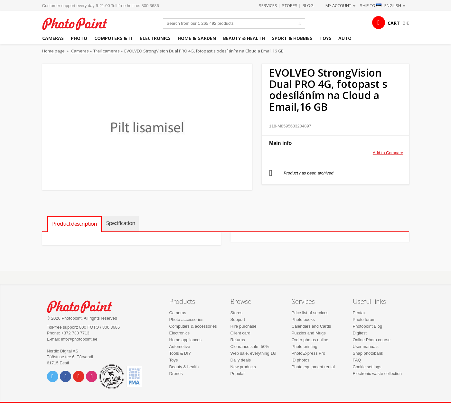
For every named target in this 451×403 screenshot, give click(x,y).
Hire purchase (243, 326)
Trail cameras (106, 51)
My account (340, 5)
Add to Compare (388, 152)
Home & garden (197, 38)
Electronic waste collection (377, 373)
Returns (237, 339)
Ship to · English (382, 5)
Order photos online (310, 339)
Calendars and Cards (311, 326)
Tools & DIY (180, 353)
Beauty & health (244, 38)
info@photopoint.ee (79, 339)
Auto (345, 38)
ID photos (301, 360)
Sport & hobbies (292, 38)
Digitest (360, 333)
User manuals (366, 346)
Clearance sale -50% (249, 346)
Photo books (303, 319)
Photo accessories (186, 319)
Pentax (359, 312)
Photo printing (304, 346)
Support (237, 319)
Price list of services (310, 312)
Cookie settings (367, 366)
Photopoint (78, 23)
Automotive (179, 346)
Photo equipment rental (313, 366)
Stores (289, 5)
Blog (308, 5)
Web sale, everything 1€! (253, 353)
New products (243, 366)
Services (268, 5)
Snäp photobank (368, 353)
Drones (176, 373)
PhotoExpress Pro (308, 353)
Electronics (155, 38)
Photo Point (83, 306)
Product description (74, 223)
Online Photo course (372, 339)
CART (394, 23)
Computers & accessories (193, 326)
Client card (240, 333)
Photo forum (364, 319)
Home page (53, 51)
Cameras (53, 38)
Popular (237, 373)
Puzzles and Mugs (309, 333)
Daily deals (240, 360)
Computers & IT (113, 38)
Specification (120, 223)
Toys (325, 38)
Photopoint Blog (367, 326)
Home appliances (185, 339)
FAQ (357, 360)
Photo (79, 38)
